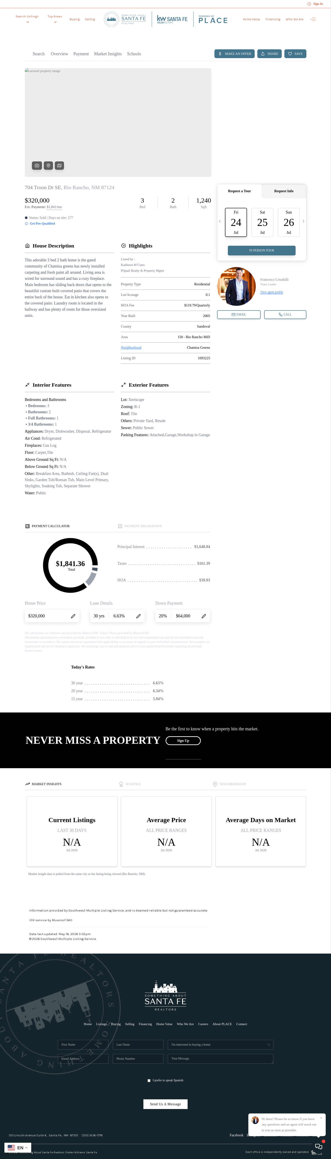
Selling (90, 17)
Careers (203, 1014)
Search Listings (27, 17)
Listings (101, 1014)
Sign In (315, 4)
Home (87, 1014)
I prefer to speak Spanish (165, 1070)
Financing (272, 17)
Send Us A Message (165, 1094)
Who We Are (295, 17)
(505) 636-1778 (92, 1125)
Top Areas (55, 17)
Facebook (236, 1125)
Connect (242, 1014)
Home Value (251, 17)
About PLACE (222, 1014)
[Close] (321, 1118)
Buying (75, 17)
